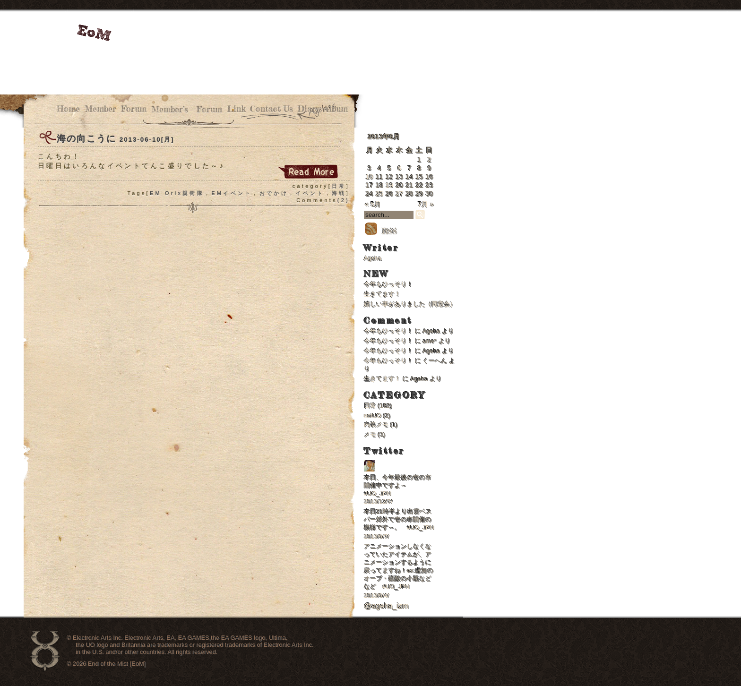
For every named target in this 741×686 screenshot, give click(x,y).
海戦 (339, 193)
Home (68, 109)
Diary (308, 109)
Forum (133, 109)
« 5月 (373, 204)
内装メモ (376, 424)
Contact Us (271, 109)
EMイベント (231, 193)
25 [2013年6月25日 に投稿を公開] (379, 193)
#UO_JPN (377, 493)
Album (336, 109)
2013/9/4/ (376, 595)
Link (236, 109)
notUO (372, 415)
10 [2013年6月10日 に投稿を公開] (369, 176)
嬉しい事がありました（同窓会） (410, 304)
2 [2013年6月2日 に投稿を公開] (429, 159)
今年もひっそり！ (388, 284)
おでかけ (273, 193)
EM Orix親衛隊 (177, 193)
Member (100, 109)
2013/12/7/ (378, 501)
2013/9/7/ (376, 536)
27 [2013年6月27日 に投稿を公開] (399, 193)
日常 (339, 186)
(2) (343, 200)
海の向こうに (86, 139)
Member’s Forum (186, 109)
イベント (309, 193)
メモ (370, 434)
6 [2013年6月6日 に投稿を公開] (399, 168)
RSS (380, 231)
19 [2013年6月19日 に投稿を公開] (389, 185)
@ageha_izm (386, 606)
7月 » (426, 204)
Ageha (372, 258)
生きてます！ (382, 294)
